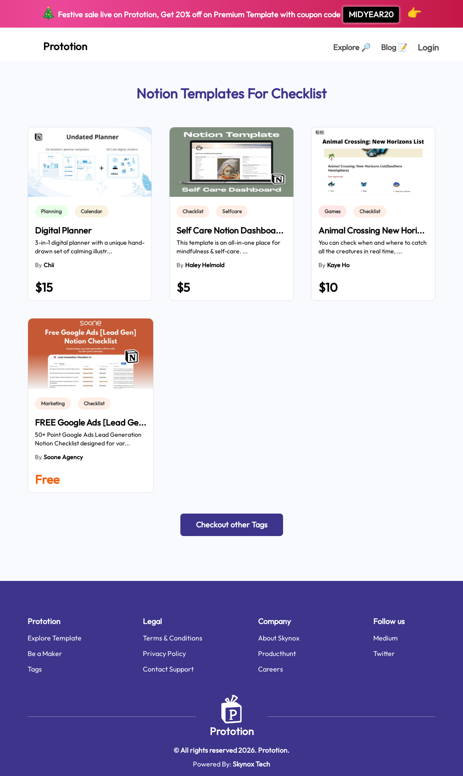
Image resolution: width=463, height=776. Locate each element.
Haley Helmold (204, 265)
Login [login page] (428, 47)
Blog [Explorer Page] (394, 47)
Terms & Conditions (172, 638)
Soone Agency (63, 457)
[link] (53, 211)
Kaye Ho (338, 265)
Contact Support (168, 669)
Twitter (384, 653)
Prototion (232, 731)
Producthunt (277, 653)
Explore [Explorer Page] (352, 47)
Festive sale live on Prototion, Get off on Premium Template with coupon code (231, 14)
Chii (49, 265)
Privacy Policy (164, 653)
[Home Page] (55, 44)
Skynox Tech (251, 764)
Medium (385, 638)
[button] (231, 525)
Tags (35, 669)
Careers (270, 669)
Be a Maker (45, 653)
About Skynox (278, 638)
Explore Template (55, 638)
